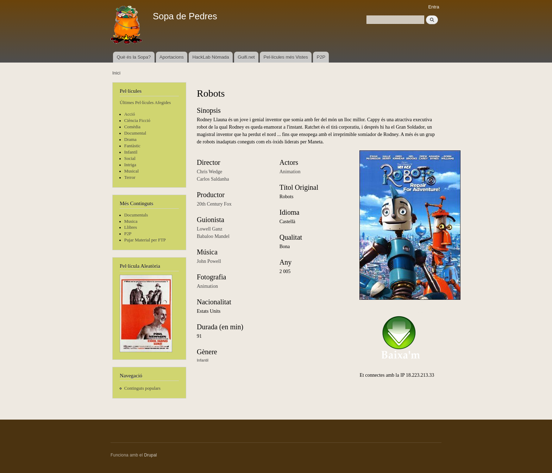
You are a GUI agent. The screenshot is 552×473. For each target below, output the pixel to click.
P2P (321, 57)
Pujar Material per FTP (145, 240)
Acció (129, 114)
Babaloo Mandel (213, 236)
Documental (135, 133)
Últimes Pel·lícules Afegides (145, 102)
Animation (207, 286)
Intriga (130, 164)
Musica (131, 221)
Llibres (130, 227)
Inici (116, 73)
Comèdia (132, 126)
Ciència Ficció (137, 120)
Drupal (150, 455)
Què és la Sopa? (134, 57)
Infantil (131, 152)
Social (130, 158)
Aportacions (171, 57)
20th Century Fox (214, 204)
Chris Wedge (209, 171)
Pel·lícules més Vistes (286, 57)
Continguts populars (142, 388)
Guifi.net (246, 57)
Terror (130, 177)
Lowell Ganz (209, 229)
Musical (131, 171)
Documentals (136, 215)
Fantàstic (132, 145)
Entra (433, 6)
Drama (130, 139)
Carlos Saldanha (213, 179)
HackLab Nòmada (210, 57)
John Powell (209, 261)
